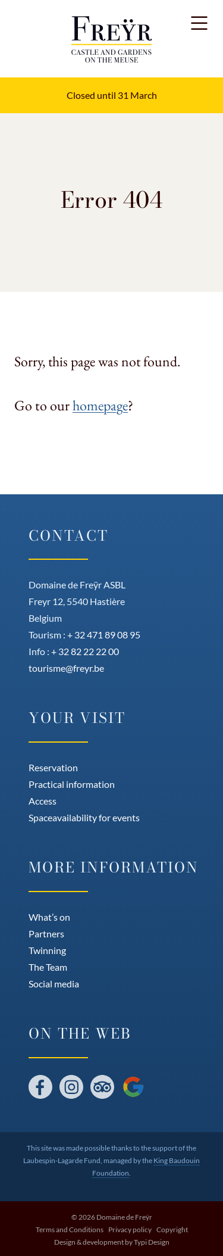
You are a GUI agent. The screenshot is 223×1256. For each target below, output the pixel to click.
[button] (199, 24)
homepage (100, 405)
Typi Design (151, 1242)
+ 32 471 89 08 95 (103, 634)
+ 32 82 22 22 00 (85, 651)
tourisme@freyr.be (66, 668)
